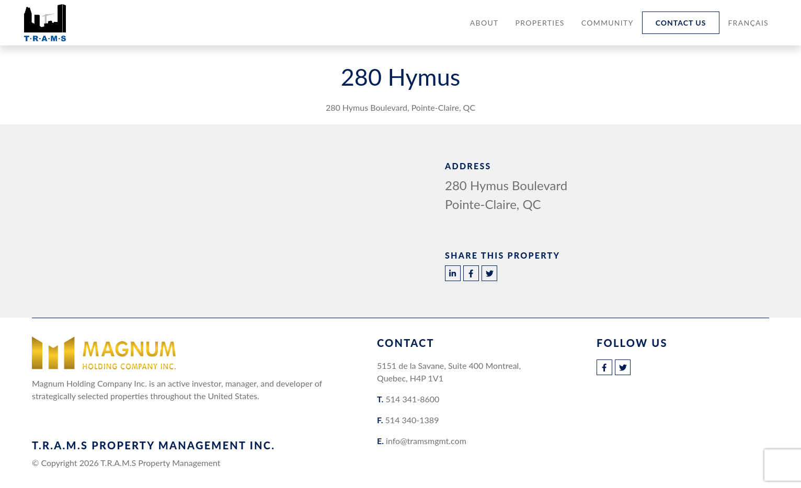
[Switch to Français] (748, 22)
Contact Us (681, 22)
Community (607, 22)
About (484, 22)
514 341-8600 (412, 399)
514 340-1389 (412, 420)
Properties (540, 22)
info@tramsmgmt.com (426, 441)
